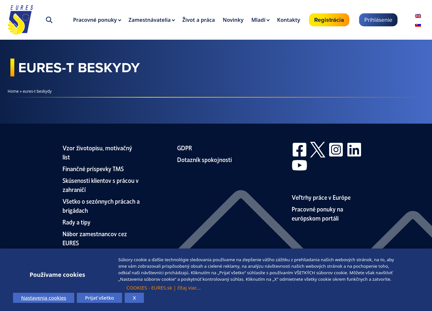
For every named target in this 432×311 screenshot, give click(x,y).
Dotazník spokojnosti (204, 159)
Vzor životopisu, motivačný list (97, 152)
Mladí (258, 19)
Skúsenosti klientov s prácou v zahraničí (101, 184)
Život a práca (198, 19)
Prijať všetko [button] (99, 297)
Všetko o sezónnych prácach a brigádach (101, 205)
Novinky (233, 19)
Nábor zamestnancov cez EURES (95, 238)
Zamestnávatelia (150, 19)
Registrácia (329, 20)
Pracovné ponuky (95, 19)
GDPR (184, 147)
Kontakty (288, 19)
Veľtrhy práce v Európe (321, 197)
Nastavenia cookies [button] (43, 297)
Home (13, 91)
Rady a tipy (77, 222)
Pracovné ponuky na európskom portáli (317, 213)
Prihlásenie (378, 20)
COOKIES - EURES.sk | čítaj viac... (163, 287)
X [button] (134, 297)
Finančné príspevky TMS (93, 168)
